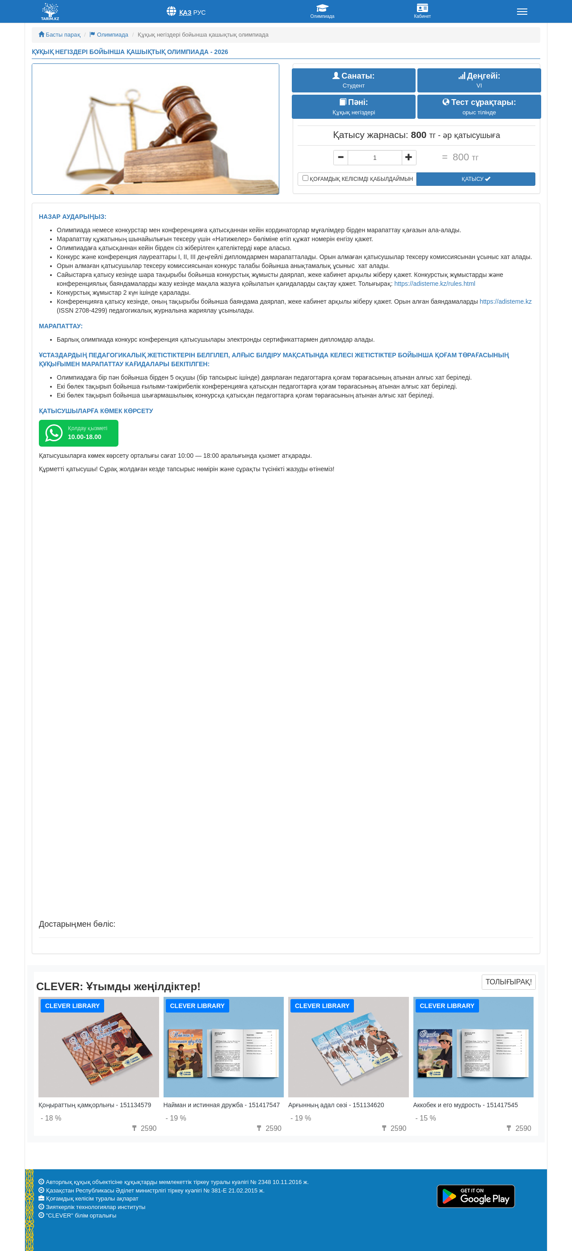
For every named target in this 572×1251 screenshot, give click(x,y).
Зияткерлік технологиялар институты (96, 1207)
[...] (375, 157)
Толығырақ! (509, 982)
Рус (199, 12)
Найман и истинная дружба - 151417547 (222, 1105)
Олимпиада (108, 34)
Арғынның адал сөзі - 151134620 (336, 1105)
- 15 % (426, 1118)
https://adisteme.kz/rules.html (434, 283)
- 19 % (176, 1118)
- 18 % (51, 1118)
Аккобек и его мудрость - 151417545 (465, 1105)
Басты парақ (59, 34)
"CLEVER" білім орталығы (81, 1215)
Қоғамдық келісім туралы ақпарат (92, 1198)
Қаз (185, 12)
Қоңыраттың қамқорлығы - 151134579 (94, 1105)
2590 (143, 1128)
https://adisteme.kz (505, 301)
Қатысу (476, 179)
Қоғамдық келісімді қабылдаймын (358, 178)
